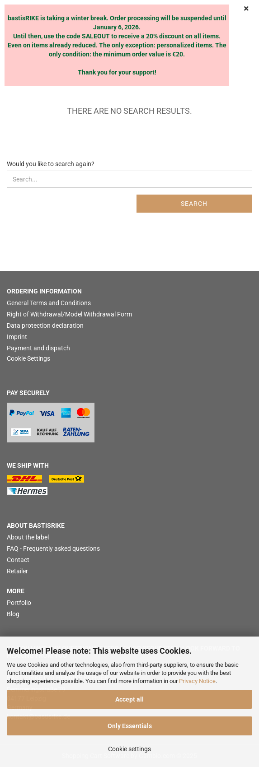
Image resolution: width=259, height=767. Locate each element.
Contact (18, 559)
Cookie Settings (28, 358)
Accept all (129, 699)
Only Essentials (130, 726)
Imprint (17, 336)
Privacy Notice (197, 681)
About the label (28, 537)
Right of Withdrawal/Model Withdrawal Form (69, 314)
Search (194, 203)
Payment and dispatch (38, 348)
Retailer (17, 571)
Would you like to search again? (50, 163)
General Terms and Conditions (49, 303)
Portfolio (19, 602)
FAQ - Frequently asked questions (53, 548)
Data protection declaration (45, 325)
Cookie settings (129, 749)
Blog (13, 614)
